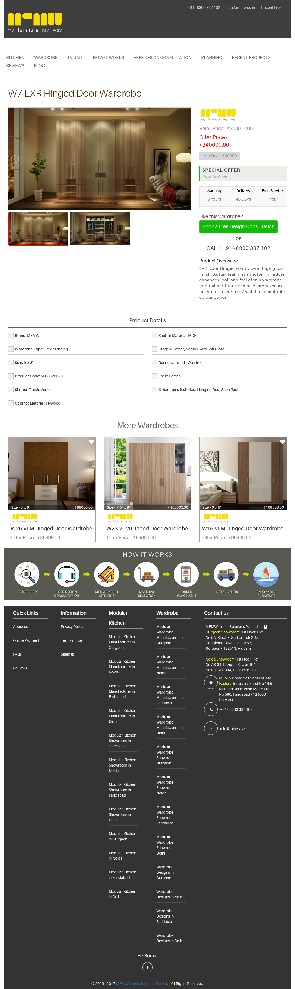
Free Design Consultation (162, 57)
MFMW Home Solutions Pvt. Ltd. (142, 983)
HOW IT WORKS (108, 57)
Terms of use (71, 640)
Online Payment (26, 640)
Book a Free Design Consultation (239, 226)
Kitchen (15, 57)
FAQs (17, 654)
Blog (39, 65)
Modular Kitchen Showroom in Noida (122, 765)
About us (20, 627)
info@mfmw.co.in (241, 7)
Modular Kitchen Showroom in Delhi (122, 814)
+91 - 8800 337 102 (204, 7)
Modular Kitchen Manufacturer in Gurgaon (122, 642)
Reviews (15, 65)
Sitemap (68, 654)
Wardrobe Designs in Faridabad (165, 916)
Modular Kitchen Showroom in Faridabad (122, 789)
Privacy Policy (72, 627)
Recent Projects (274, 7)
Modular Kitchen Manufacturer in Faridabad (122, 691)
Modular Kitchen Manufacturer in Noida (122, 666)
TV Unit (75, 57)
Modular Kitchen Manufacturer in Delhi (122, 716)
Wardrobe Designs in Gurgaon (165, 872)
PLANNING (211, 57)
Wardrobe (45, 57)
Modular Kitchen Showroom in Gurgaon (122, 740)
